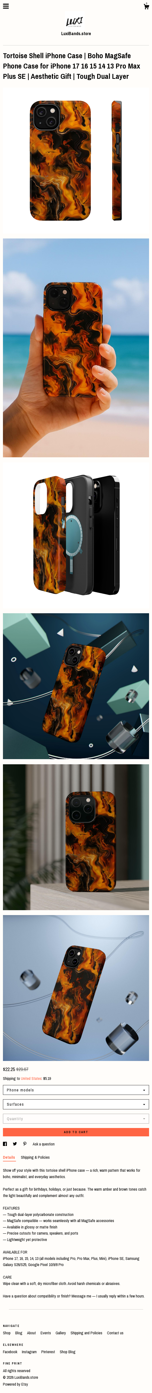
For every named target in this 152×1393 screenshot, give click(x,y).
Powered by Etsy (15, 1384)
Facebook (10, 1351)
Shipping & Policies (35, 1157)
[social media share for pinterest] (25, 1144)
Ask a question (44, 1144)
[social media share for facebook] (5, 1144)
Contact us (115, 1333)
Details (9, 1157)
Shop (7, 1333)
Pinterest (48, 1351)
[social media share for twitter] (15, 1144)
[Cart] (146, 7)
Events (46, 1333)
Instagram (30, 1351)
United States (31, 1078)
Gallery (61, 1333)
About (32, 1333)
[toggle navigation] (6, 6)
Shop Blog (68, 1351)
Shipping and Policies (87, 1333)
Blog (19, 1333)
